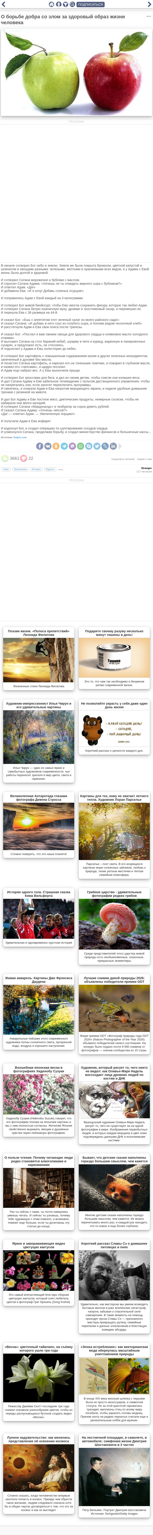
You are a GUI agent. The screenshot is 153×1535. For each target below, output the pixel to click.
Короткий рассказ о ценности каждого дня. (114, 750)
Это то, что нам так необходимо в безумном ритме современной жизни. (114, 683)
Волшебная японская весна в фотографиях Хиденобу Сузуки (38, 1069)
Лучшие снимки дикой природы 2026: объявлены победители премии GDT (114, 979)
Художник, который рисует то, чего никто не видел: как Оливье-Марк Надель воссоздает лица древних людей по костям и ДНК (114, 1073)
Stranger (146, 468)
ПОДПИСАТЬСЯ (90, 4)
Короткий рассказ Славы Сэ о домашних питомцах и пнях (114, 1245)
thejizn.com (20, 437)
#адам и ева (144, 459)
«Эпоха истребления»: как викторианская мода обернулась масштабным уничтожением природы (114, 1350)
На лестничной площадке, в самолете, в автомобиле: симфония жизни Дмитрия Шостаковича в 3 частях (114, 1441)
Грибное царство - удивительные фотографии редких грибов (114, 894)
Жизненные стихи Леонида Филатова (38, 686)
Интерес (36, 469)
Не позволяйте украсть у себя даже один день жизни (114, 705)
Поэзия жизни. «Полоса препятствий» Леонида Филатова (38, 633)
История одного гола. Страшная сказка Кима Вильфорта (38, 894)
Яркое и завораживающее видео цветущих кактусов (38, 1245)
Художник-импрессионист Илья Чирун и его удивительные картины (38, 705)
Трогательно (20, 469)
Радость (50, 469)
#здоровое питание (123, 459)
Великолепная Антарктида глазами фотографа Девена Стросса (38, 797)
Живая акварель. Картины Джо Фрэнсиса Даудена (38, 979)
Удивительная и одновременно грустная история (38, 942)
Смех (6, 469)
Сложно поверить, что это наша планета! (39, 854)
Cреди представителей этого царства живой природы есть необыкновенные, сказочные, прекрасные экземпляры (114, 957)
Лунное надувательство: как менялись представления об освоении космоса (38, 1439)
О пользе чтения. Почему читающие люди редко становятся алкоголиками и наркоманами (39, 1161)
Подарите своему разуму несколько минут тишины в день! (114, 633)
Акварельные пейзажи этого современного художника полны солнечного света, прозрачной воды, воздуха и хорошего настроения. (39, 1042)
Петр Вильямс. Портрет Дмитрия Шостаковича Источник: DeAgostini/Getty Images (114, 1511)
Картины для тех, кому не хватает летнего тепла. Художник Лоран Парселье (114, 797)
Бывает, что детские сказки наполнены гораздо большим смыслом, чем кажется (114, 1159)
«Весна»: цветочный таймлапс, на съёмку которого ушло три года (39, 1348)
